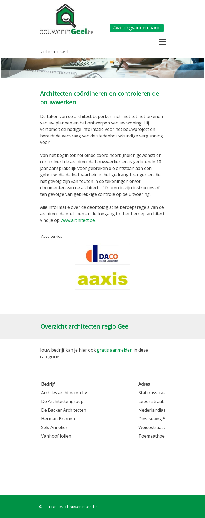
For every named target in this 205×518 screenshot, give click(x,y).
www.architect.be (78, 220)
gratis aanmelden (114, 350)
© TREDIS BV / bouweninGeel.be (68, 506)
